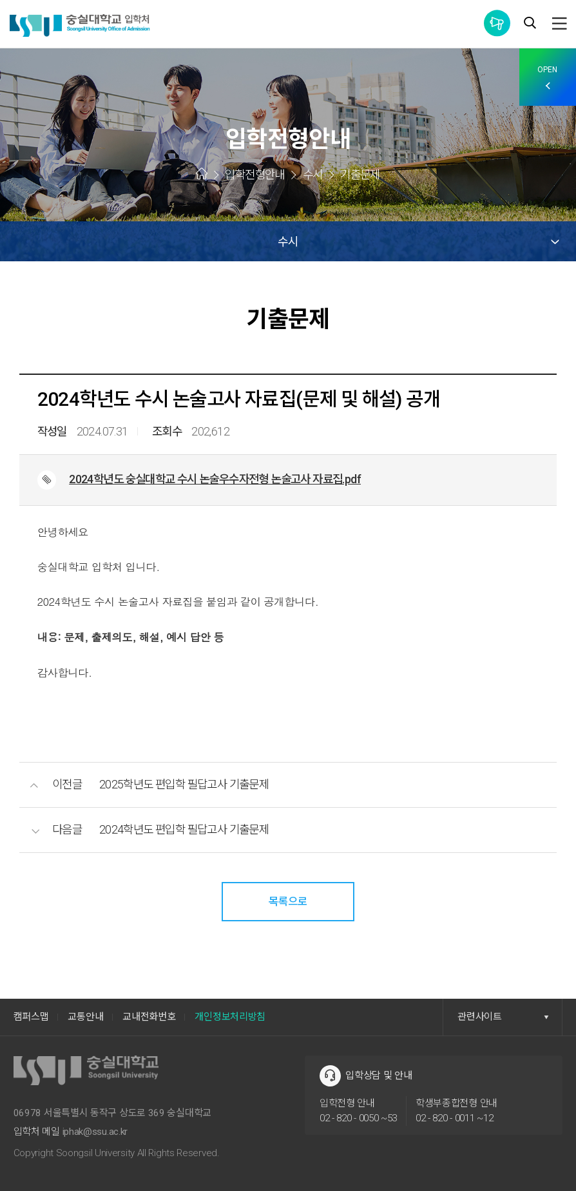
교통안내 (85, 1017)
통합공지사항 (497, 23)
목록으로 (288, 902)
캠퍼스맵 (31, 1017)
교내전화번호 (148, 1017)
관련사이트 (503, 1017)
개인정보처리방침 (230, 1017)
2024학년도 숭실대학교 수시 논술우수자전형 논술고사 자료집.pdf (215, 479)
